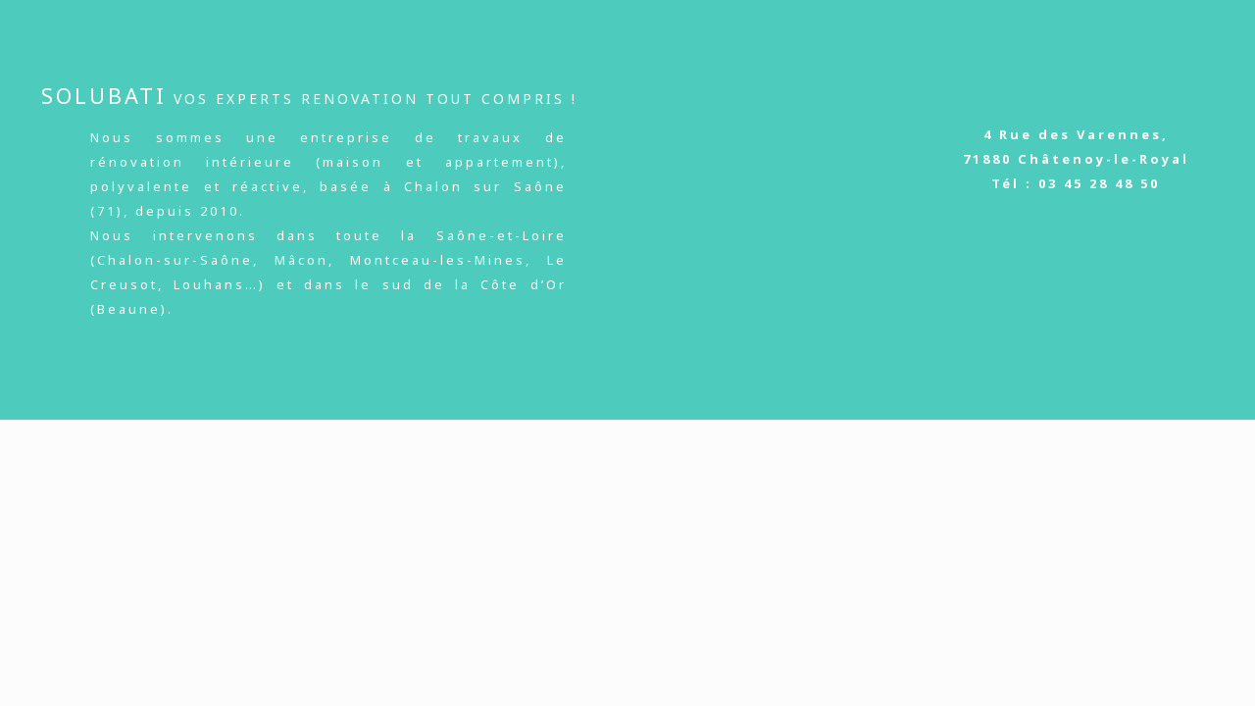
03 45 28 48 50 (1099, 183)
